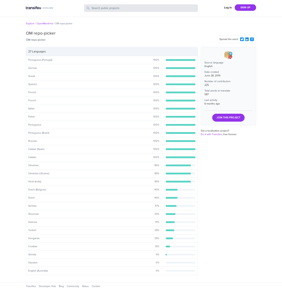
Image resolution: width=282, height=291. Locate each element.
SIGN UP (245, 7)
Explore (30, 23)
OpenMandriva (45, 23)
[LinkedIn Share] (246, 39)
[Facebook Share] (251, 39)
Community (73, 286)
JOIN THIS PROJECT (228, 117)
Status (85, 286)
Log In (228, 7)
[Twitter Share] (241, 39)
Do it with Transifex (211, 134)
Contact (96, 286)
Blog (61, 286)
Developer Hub (47, 286)
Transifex (31, 286)
